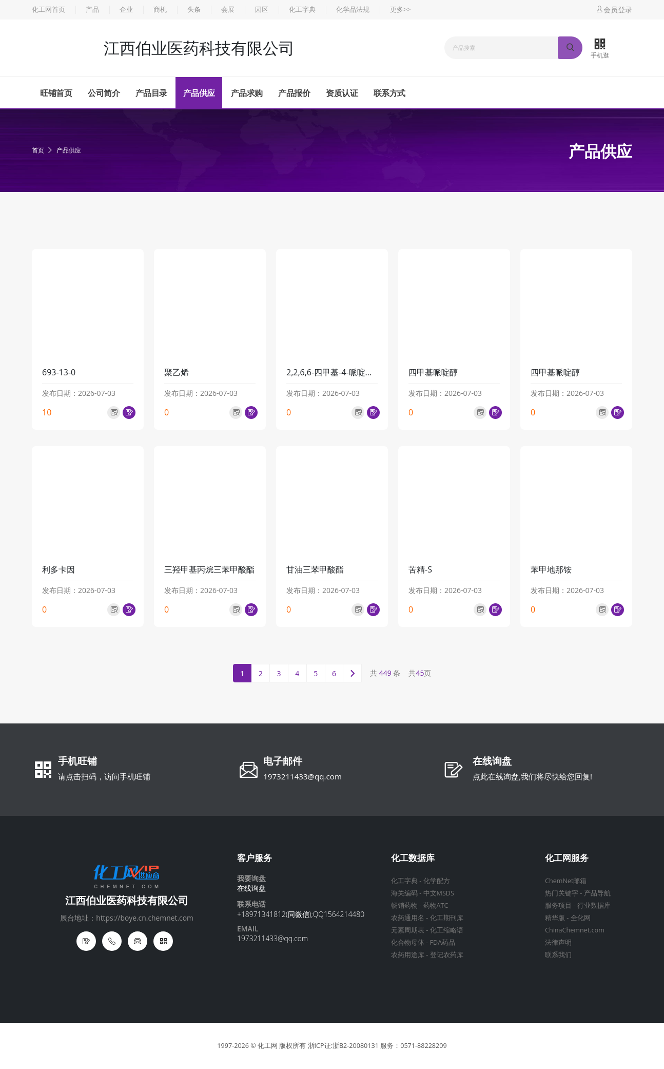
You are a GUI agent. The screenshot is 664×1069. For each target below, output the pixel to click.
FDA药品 (443, 942)
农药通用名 (407, 917)
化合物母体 (407, 942)
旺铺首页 (56, 93)
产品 (92, 9)
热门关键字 (561, 893)
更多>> (400, 9)
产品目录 (151, 93)
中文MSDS (438, 893)
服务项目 (558, 905)
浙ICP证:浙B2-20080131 (343, 1045)
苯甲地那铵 (551, 569)
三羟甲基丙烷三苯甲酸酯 (209, 569)
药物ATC (435, 905)
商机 (160, 9)
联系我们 (558, 954)
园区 (261, 9)
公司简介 (104, 93)
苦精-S (420, 569)
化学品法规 (352, 9)
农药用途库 (407, 954)
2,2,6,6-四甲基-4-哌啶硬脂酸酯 (332, 372)
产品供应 (199, 93)
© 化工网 (264, 1045)
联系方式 (389, 93)
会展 (228, 9)
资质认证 (342, 93)
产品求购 (247, 93)
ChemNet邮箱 (566, 880)
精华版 (555, 917)
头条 (194, 9)
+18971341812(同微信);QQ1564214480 (300, 914)
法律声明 (558, 942)
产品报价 (294, 93)
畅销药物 (404, 905)
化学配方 (436, 880)
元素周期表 (407, 930)
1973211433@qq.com (302, 776)
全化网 (581, 917)
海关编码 (404, 893)
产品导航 (597, 893)
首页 (38, 150)
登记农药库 (446, 954)
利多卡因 (58, 569)
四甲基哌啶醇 (433, 372)
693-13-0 (58, 372)
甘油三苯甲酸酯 (315, 569)
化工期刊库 (446, 917)
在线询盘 (492, 762)
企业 (126, 9)
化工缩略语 (446, 930)
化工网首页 (48, 9)
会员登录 (613, 9)
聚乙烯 (176, 372)
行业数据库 (594, 905)
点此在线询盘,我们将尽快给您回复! (532, 776)
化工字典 (302, 9)
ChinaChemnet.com (574, 930)
